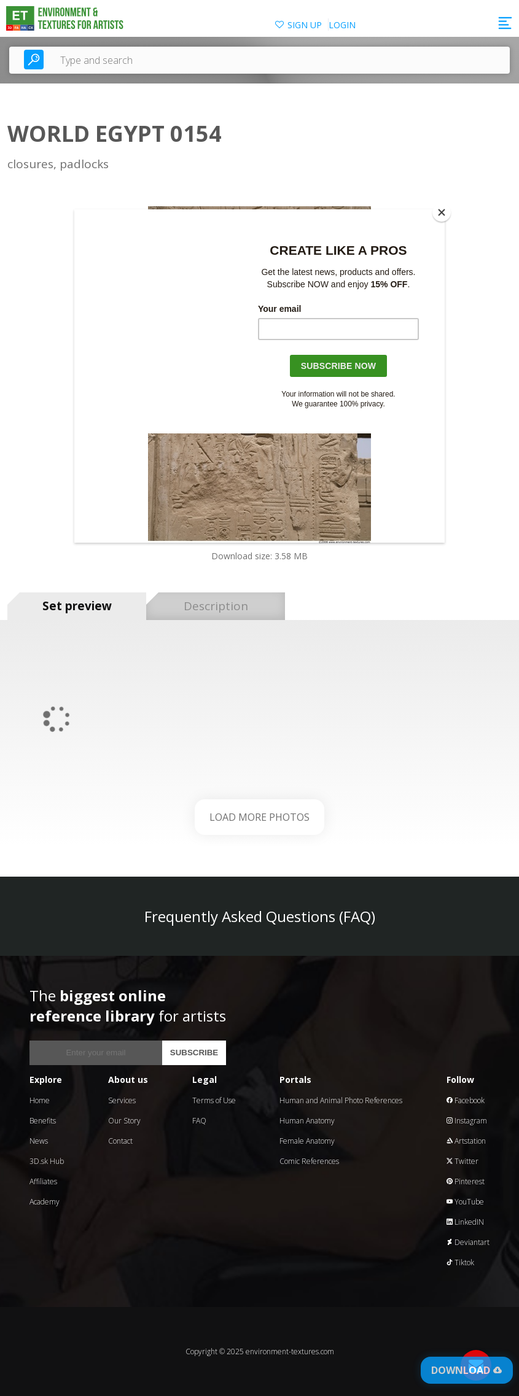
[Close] (441, 212)
